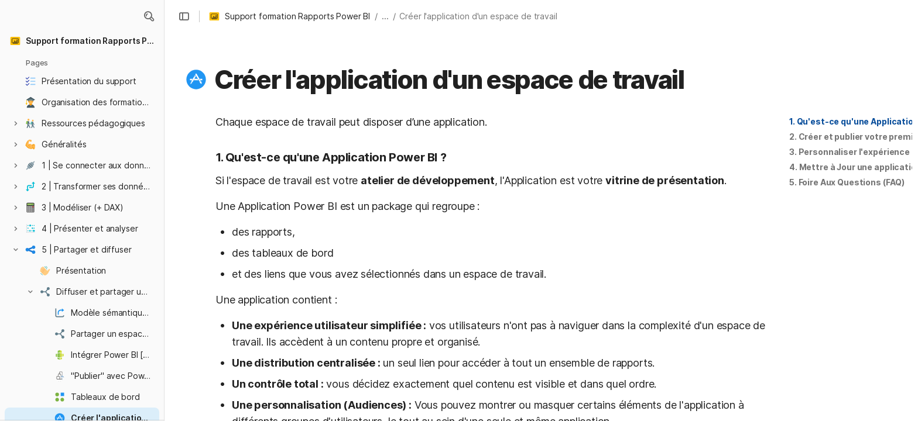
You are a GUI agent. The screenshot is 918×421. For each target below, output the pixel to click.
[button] (149, 16)
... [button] (385, 16)
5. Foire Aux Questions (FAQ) (847, 182)
